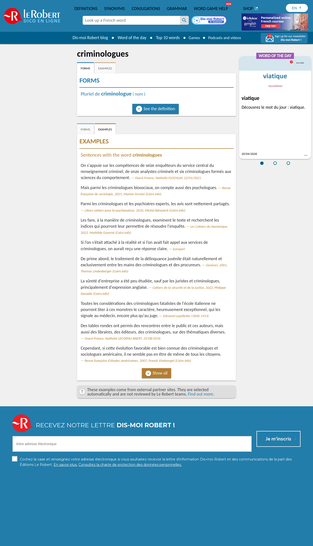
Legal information (136, 541)
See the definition (159, 108)
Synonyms (114, 8)
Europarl (179, 249)
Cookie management (169, 541)
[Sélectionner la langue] (297, 8)
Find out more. (201, 394)
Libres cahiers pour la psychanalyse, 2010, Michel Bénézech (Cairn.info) (135, 210)
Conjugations (146, 8)
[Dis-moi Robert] (209, 20)
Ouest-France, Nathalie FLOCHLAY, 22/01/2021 (168, 178)
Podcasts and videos (226, 37)
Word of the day (128, 37)
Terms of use (199, 541)
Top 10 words (164, 37)
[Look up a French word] (184, 20)
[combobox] (131, 20)
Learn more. (219, 533)
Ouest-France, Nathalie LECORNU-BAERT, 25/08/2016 (122, 338)
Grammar (177, 8)
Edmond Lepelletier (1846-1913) (186, 316)
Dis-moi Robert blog (87, 37)
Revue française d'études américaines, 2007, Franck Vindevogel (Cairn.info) (138, 360)
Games (192, 37)
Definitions (85, 8)
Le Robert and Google (229, 541)
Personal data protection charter (93, 541)
